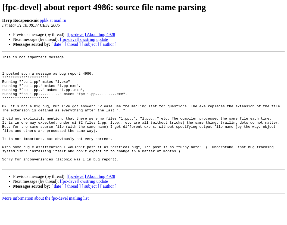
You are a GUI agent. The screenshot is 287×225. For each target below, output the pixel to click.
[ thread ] (73, 44)
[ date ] (57, 44)
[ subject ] (90, 44)
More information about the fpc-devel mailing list (45, 220)
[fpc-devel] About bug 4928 (91, 34)
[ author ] (108, 44)
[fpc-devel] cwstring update (84, 39)
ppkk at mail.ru (53, 20)
